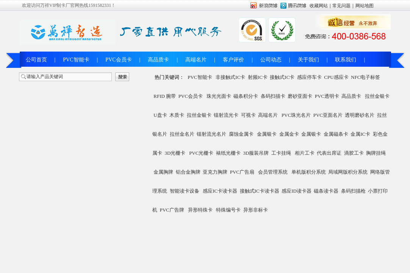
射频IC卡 (258, 77)
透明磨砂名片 (359, 115)
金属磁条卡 (336, 134)
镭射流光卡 (226, 115)
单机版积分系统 (308, 172)
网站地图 (364, 5)
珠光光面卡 (219, 96)
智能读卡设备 (184, 191)
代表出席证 (329, 153)
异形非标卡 (255, 210)
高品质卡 (158, 60)
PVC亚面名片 (328, 115)
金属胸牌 (163, 172)
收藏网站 (319, 5)
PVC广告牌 (172, 210)
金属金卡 (289, 134)
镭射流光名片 (211, 134)
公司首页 (36, 60)
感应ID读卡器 (296, 191)
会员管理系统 (273, 172)
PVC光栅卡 (201, 153)
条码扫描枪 (353, 191)
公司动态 (271, 60)
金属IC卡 (360, 134)
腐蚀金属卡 (241, 134)
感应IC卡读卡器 (220, 191)
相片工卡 (305, 153)
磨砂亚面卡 (300, 96)
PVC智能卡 (76, 60)
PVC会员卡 (118, 60)
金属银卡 (267, 134)
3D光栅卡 (175, 153)
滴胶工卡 (354, 153)
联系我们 (345, 60)
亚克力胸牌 (215, 172)
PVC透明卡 (327, 96)
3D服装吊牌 (256, 153)
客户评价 (233, 60)
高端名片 (196, 60)
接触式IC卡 (282, 77)
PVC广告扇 (242, 172)
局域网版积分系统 (348, 172)
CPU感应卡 (336, 77)
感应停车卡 (309, 77)
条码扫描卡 (273, 96)
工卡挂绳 (281, 153)
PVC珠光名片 (296, 115)
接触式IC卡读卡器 (259, 191)
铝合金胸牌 (188, 172)
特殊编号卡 (228, 210)
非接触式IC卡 (230, 77)
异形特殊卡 (200, 210)
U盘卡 (160, 115)
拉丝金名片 (182, 134)
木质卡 (176, 115)
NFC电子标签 (365, 77)
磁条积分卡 (245, 96)
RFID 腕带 (164, 96)
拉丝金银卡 (377, 96)
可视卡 (248, 115)
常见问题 (341, 5)
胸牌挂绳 (376, 153)
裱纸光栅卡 (228, 153)
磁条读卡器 (326, 191)
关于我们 (308, 60)
